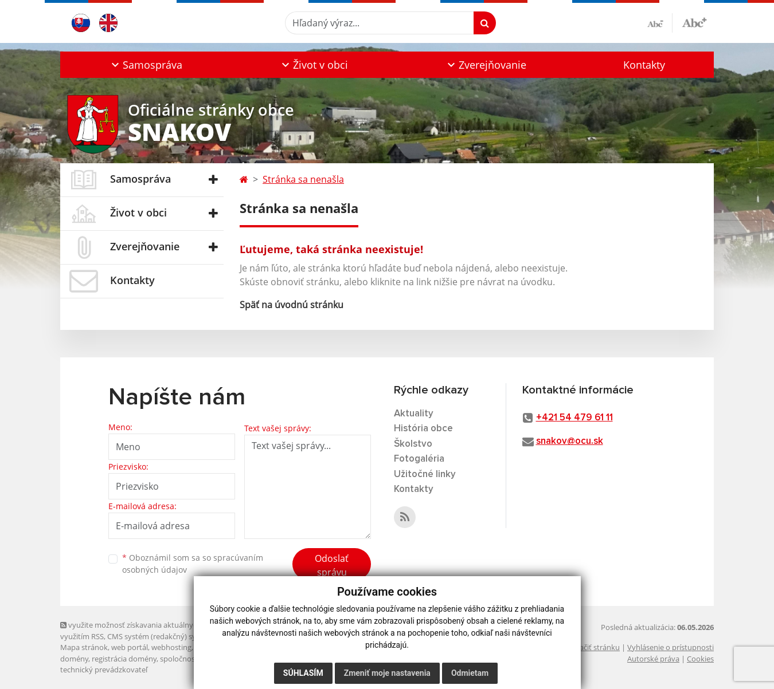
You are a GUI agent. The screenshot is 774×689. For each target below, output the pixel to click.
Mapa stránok (84, 647)
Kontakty (644, 65)
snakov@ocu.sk (569, 441)
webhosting (171, 647)
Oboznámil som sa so (192, 563)
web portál (129, 647)
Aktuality (413, 414)
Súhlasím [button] (303, 673)
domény (74, 658)
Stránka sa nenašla (303, 179)
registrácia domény (124, 658)
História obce (423, 429)
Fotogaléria (419, 459)
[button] (145, 65)
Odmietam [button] (469, 673)
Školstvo (413, 444)
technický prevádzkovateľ (103, 669)
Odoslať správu (332, 565)
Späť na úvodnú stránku (291, 304)
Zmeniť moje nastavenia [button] (387, 673)
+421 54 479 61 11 (574, 418)
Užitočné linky (425, 474)
